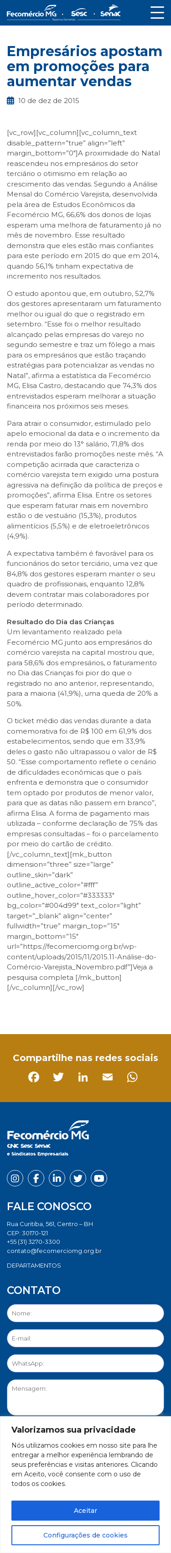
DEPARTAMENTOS (34, 1265)
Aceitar (85, 1510)
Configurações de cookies (85, 1535)
